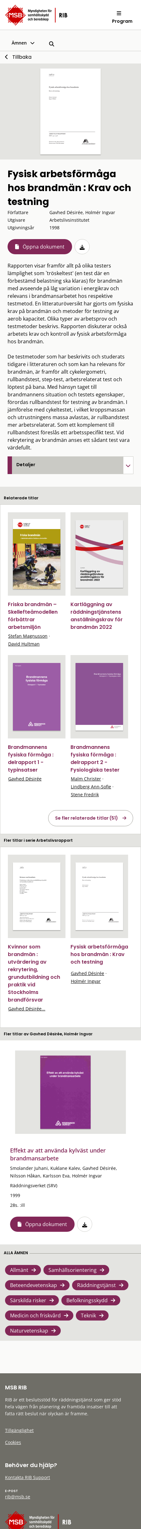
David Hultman (24, 644)
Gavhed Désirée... (26, 1009)
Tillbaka (21, 57)
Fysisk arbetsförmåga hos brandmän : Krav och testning (99, 954)
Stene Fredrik (85, 795)
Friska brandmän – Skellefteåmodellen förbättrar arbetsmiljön (33, 616)
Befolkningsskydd (87, 1300)
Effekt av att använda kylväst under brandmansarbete (58, 1154)
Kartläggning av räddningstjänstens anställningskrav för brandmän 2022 (96, 616)
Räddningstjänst (96, 1285)
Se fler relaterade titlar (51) (86, 818)
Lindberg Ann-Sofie (91, 787)
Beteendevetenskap (33, 1285)
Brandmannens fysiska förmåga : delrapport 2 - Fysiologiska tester (95, 758)
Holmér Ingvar (86, 981)
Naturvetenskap (29, 1330)
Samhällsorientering (72, 1270)
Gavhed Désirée (25, 779)
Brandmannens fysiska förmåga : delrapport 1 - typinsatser (31, 758)
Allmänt (19, 1270)
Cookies (13, 1442)
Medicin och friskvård (35, 1315)
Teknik (88, 1315)
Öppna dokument (44, 246)
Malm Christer (86, 779)
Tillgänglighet (19, 1430)
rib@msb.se (17, 1497)
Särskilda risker (28, 1300)
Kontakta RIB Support (27, 1477)
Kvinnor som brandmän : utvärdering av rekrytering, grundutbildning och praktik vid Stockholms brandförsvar (34, 973)
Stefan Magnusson (28, 636)
